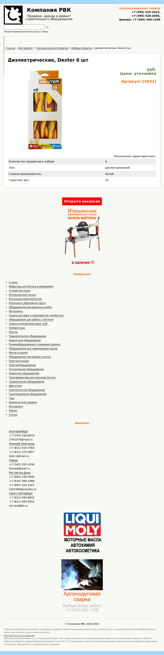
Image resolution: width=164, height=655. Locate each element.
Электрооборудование (22, 365)
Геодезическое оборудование (26, 381)
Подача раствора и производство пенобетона (36, 315)
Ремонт (13, 410)
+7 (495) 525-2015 (145, 12)
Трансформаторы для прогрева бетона (32, 377)
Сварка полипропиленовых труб (28, 323)
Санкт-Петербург (21, 493)
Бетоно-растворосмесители (25, 299)
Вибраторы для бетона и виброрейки (31, 286)
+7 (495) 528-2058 (145, 15)
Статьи (13, 414)
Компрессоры (17, 328)
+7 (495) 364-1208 (146, 19)
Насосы (13, 332)
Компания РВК (49, 10)
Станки (13, 282)
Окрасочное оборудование (25, 340)
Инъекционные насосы (22, 294)
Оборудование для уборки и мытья (30, 357)
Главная (35, 39)
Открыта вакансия (82, 201)
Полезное (78, 39)
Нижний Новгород (21, 443)
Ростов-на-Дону (20, 472)
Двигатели (15, 385)
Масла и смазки (18, 352)
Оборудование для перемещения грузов (33, 348)
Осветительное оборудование (27, 390)
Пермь (13, 460)
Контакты (125, 39)
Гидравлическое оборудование (27, 336)
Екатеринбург (18, 431)
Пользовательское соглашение (19, 635)
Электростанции (19, 361)
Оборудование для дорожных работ (30, 307)
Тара (11, 398)
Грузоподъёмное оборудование (28, 394)
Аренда (56, 39)
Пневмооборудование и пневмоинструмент (35, 344)
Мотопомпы (16, 311)
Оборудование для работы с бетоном (31, 319)
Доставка (101, 39)
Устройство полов (19, 290)
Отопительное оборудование (26, 369)
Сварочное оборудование (24, 373)
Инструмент (16, 406)
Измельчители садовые (23, 402)
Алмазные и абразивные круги (27, 303)
